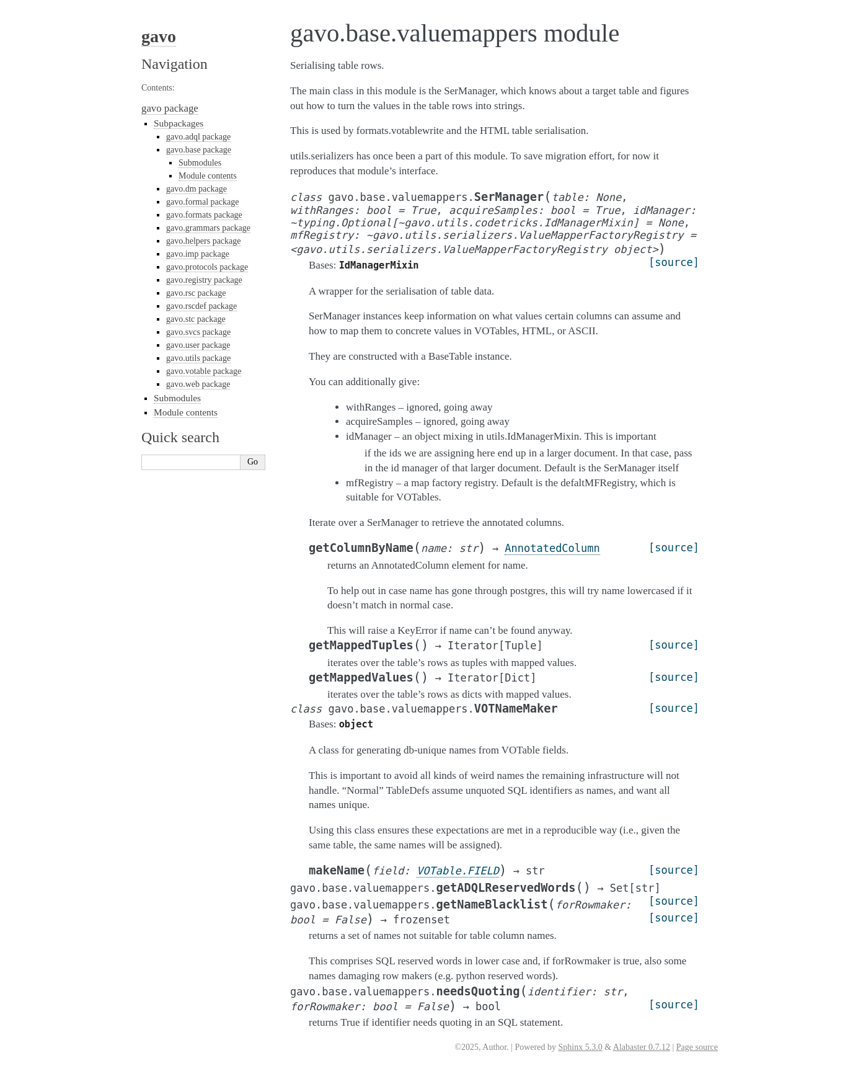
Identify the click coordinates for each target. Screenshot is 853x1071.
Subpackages (178, 123)
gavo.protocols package (207, 267)
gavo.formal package (202, 202)
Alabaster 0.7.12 (641, 1047)
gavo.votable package (203, 371)
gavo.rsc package (196, 293)
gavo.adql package (198, 136)
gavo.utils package (198, 358)
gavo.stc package (196, 319)
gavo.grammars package (208, 228)
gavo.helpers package (203, 241)
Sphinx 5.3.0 (580, 1047)
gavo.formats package (204, 215)
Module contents (208, 175)
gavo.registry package (204, 280)
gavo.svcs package (198, 332)
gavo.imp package (197, 254)
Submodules (200, 162)
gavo (158, 36)
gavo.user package (198, 345)
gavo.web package (198, 384)
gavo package (169, 108)
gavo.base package (198, 149)
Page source (697, 1047)
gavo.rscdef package (201, 306)
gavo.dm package (196, 188)
